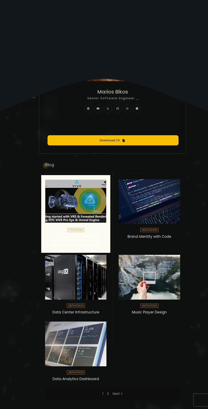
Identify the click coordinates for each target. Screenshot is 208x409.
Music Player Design (149, 312)
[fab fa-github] (118, 109)
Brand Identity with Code (149, 236)
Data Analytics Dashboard (76, 379)
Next (116, 393)
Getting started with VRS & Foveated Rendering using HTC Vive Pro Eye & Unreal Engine (76, 241)
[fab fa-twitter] (108, 109)
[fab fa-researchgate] (137, 109)
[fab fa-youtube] (98, 109)
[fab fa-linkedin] (88, 109)
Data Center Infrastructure (75, 312)
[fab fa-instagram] (127, 109)
